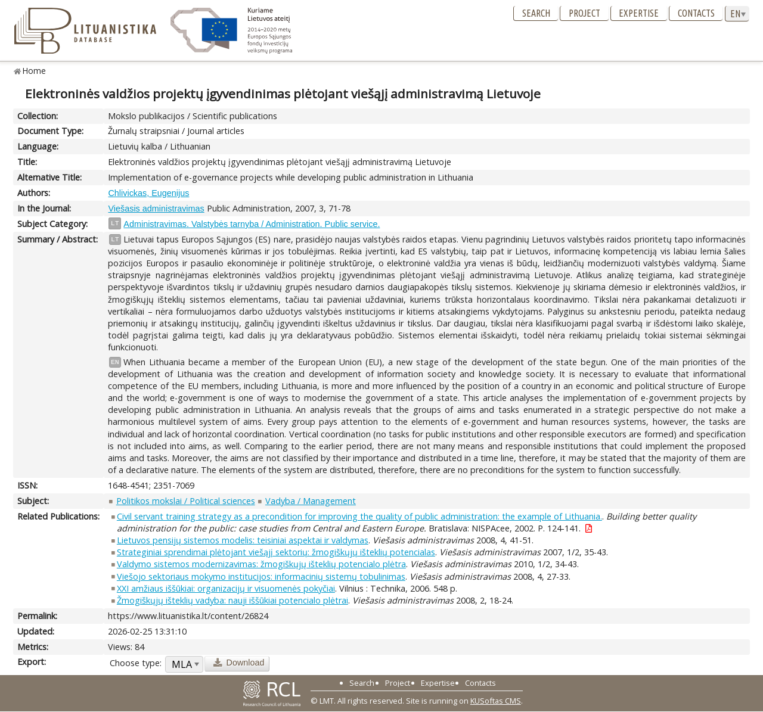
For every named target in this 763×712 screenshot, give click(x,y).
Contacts (696, 13)
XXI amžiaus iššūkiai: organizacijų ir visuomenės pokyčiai (226, 588)
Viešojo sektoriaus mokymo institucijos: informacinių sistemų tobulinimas (261, 576)
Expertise (639, 13)
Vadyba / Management (310, 500)
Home (34, 70)
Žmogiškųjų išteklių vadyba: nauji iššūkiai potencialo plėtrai (232, 600)
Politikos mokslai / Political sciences (185, 500)
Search (536, 13)
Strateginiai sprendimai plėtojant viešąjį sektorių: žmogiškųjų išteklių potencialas (276, 552)
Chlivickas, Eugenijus (148, 193)
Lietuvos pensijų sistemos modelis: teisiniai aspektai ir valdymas (242, 540)
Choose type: (136, 663)
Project (584, 13)
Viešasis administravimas (156, 208)
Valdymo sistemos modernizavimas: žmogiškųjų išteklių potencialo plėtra (261, 564)
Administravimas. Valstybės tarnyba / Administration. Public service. (251, 224)
